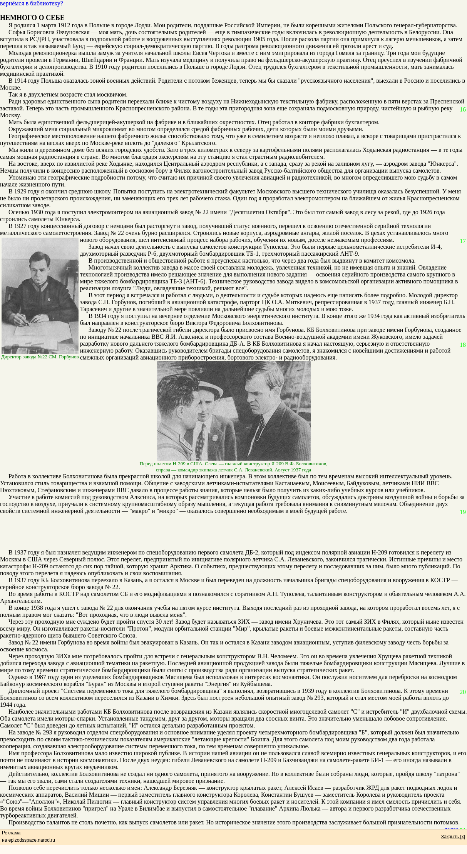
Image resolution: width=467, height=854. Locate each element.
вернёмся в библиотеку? (31, 3)
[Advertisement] (229, 531)
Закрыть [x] (453, 836)
